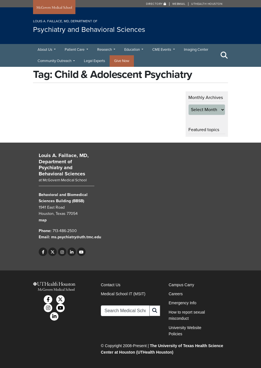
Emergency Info (182, 303)
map (43, 220)
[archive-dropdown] (206, 109)
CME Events (162, 49)
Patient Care (75, 49)
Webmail (179, 4)
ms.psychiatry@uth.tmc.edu (76, 237)
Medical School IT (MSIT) (123, 294)
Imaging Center (196, 49)
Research (105, 49)
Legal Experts (94, 61)
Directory (156, 4)
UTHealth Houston (206, 4)
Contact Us (110, 285)
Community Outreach (55, 61)
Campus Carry (181, 285)
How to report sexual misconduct (187, 315)
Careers (176, 294)
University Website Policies (185, 330)
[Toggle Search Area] (224, 55)
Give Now (121, 61)
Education (132, 49)
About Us (45, 49)
